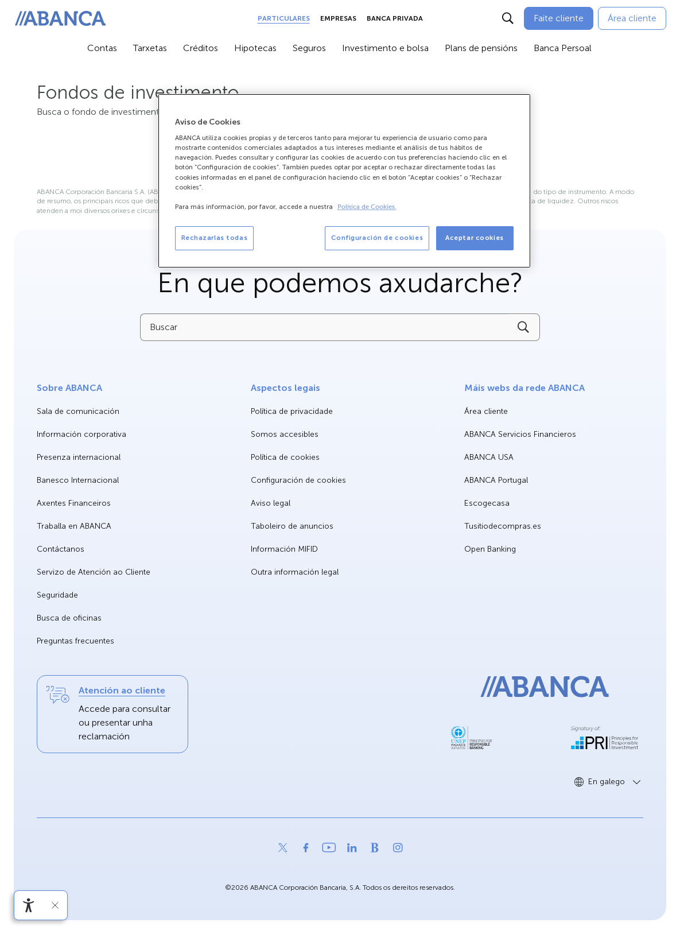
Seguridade (57, 595)
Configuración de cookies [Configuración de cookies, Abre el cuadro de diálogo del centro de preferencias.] (377, 238)
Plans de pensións (481, 47)
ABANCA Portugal (496, 480)
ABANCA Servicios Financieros (520, 434)
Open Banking (490, 549)
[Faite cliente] (558, 18)
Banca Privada (395, 18)
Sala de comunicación (78, 411)
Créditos (200, 47)
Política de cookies (285, 457)
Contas (102, 47)
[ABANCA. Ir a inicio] (60, 18)
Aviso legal (270, 503)
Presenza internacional (79, 457)
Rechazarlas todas (214, 238)
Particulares (284, 18)
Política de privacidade (292, 411)
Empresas (338, 18)
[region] (344, 181)
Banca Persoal (563, 47)
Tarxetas (150, 47)
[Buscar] (507, 18)
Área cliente (486, 411)
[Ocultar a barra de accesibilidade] (55, 905)
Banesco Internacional (78, 480)
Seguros (309, 47)
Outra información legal (295, 572)
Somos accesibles (284, 434)
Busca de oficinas (69, 618)
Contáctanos (60, 549)
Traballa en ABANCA (74, 526)
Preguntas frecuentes (75, 641)
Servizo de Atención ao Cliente (93, 572)
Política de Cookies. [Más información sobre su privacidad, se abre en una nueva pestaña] (367, 207)
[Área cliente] (632, 18)
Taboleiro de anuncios (292, 526)
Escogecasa (487, 503)
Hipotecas (255, 47)
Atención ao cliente (122, 690)
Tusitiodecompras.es (502, 526)
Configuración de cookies (298, 480)
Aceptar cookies (474, 238)
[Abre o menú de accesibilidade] (28, 905)
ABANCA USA (489, 457)
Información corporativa (81, 434)
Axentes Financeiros (74, 503)
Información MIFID (284, 549)
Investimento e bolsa (385, 47)
